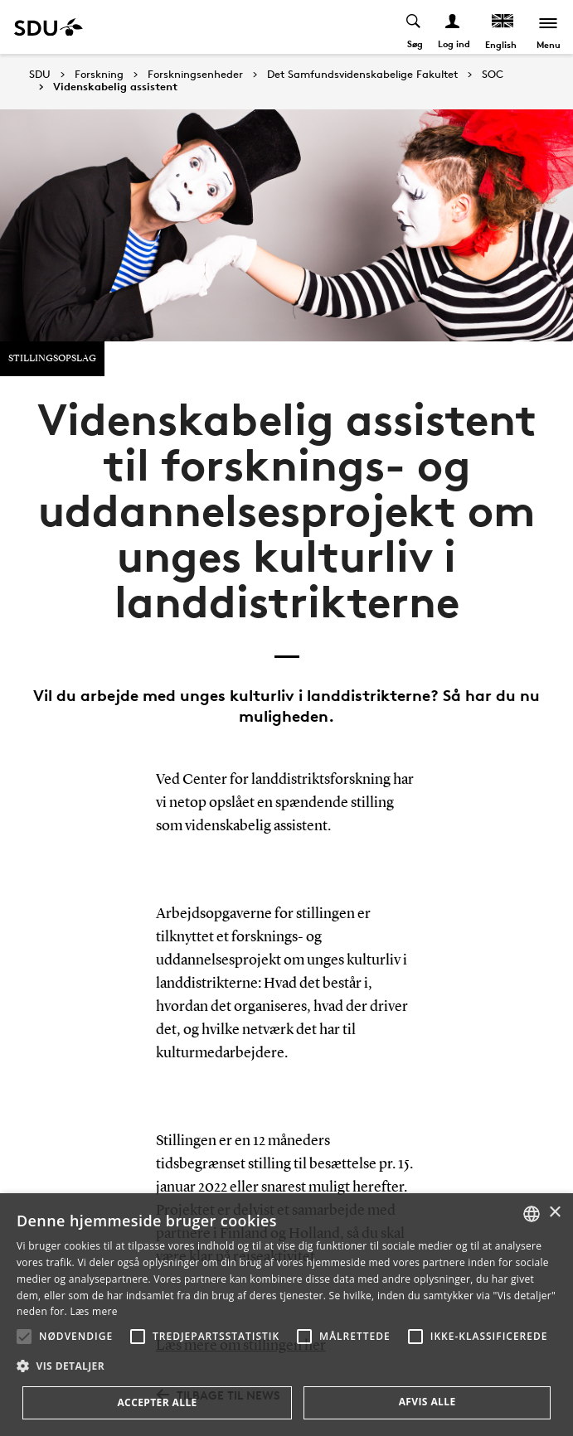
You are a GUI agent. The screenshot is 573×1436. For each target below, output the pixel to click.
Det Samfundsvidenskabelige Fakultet (362, 74)
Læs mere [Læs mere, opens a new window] (93, 1311)
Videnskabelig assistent (115, 87)
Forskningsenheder (195, 74)
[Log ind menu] (453, 27)
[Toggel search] (414, 27)
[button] (24, 1336)
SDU (40, 74)
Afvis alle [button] (427, 1402)
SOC (492, 74)
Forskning (99, 74)
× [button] (554, 1212)
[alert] (286, 1314)
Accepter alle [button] (157, 1402)
